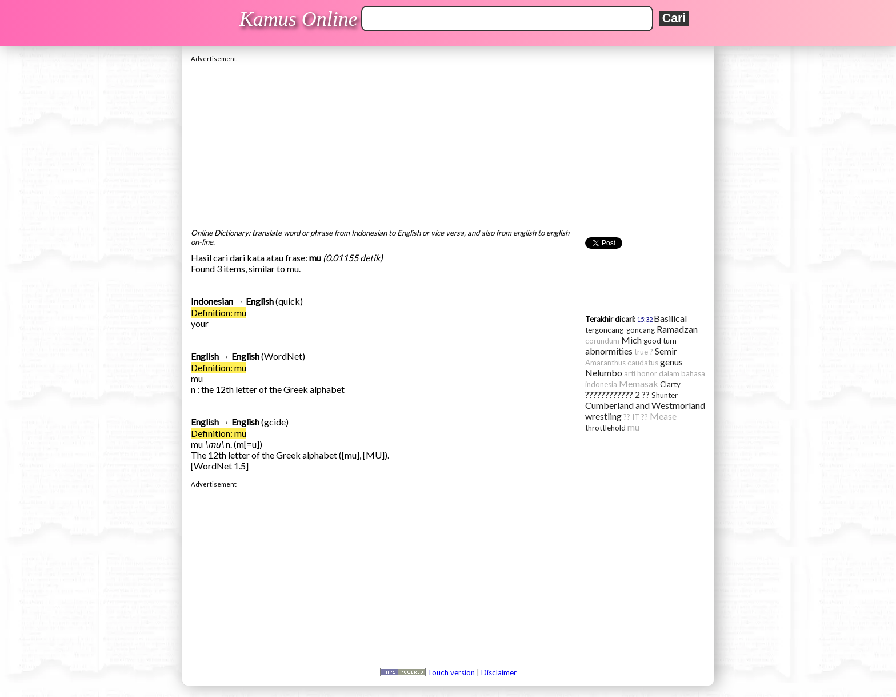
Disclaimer (499, 672)
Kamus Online (298, 18)
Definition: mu (218, 312)
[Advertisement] (448, 142)
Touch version (451, 672)
